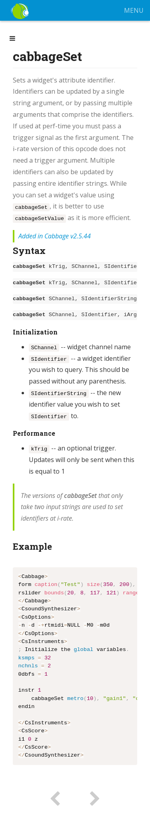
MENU (134, 10)
